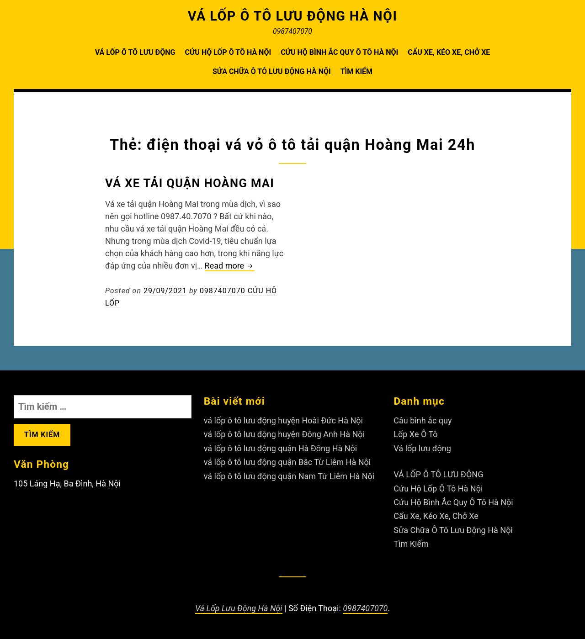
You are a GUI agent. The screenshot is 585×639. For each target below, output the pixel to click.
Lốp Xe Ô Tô (415, 434)
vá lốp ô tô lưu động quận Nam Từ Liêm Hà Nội (289, 476)
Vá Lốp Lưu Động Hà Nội (238, 608)
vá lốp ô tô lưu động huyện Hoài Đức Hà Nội (283, 420)
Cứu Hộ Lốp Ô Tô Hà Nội (228, 52)
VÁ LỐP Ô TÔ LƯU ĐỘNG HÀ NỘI (293, 16)
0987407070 (365, 608)
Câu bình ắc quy (423, 420)
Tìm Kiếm (356, 71)
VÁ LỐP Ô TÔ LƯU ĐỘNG (135, 52)
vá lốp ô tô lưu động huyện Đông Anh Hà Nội (284, 434)
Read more (230, 266)
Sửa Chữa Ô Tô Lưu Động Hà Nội (272, 71)
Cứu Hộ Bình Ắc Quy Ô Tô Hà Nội (339, 52)
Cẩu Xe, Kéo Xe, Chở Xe (449, 52)
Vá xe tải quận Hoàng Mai (189, 183)
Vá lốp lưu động (422, 448)
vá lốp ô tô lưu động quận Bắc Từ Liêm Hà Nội (287, 462)
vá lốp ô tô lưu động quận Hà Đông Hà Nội (280, 448)
